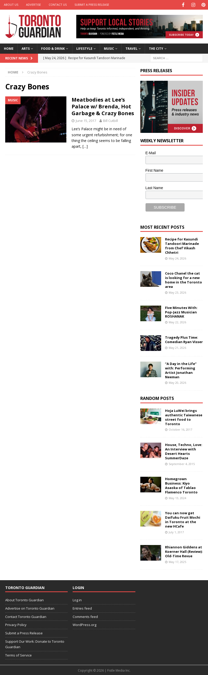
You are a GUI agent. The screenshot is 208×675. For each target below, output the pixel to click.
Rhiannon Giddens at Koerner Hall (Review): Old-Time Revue (184, 551)
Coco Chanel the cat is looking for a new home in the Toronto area (183, 279)
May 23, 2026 (177, 292)
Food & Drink (53, 48)
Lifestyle (84, 48)
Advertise (33, 5)
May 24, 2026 (177, 258)
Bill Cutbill (110, 120)
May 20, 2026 (177, 382)
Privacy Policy (16, 624)
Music (109, 48)
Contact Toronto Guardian (25, 616)
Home (9, 48)
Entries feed (82, 607)
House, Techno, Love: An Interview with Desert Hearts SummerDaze (183, 451)
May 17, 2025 (177, 561)
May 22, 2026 (177, 322)
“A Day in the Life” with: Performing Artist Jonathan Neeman (181, 370)
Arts (26, 48)
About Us (11, 5)
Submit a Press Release (91, 5)
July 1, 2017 (176, 532)
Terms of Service (18, 654)
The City (156, 48)
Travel (131, 48)
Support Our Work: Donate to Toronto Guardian (34, 644)
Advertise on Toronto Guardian (29, 607)
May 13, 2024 (177, 497)
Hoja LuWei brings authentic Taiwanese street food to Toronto (183, 417)
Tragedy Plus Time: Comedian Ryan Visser (184, 339)
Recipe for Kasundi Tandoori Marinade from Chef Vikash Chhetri (182, 245)
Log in (77, 599)
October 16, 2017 (180, 429)
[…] (85, 145)
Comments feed (85, 616)
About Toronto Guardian (24, 599)
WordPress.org (84, 624)
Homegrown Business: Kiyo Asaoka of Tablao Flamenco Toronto (181, 485)
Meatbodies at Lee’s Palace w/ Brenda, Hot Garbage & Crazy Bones (103, 106)
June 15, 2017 (86, 120)
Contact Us (58, 5)
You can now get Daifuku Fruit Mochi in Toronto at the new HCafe (182, 519)
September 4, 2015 (182, 463)
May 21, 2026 (177, 347)
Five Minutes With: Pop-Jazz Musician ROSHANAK (181, 311)
